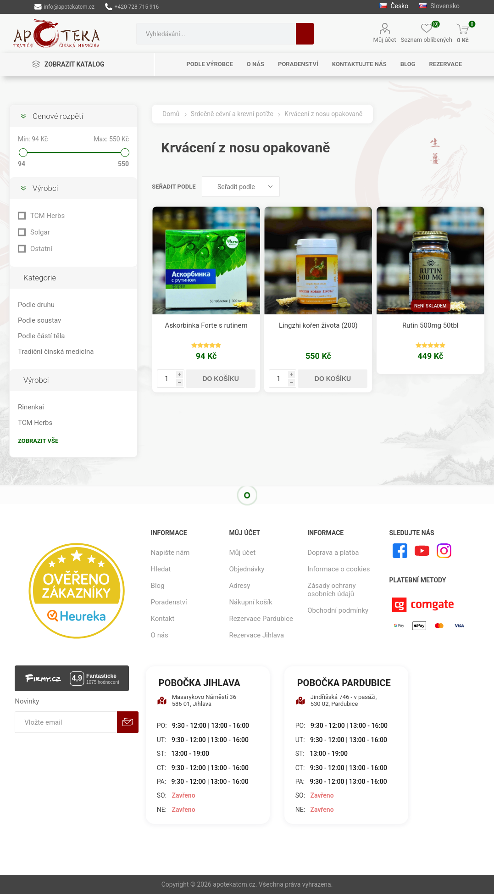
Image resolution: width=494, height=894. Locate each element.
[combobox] (216, 34)
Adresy (239, 585)
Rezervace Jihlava (256, 635)
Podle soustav (39, 320)
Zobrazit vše (38, 440)
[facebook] (400, 550)
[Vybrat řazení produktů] (241, 186)
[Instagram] (444, 550)
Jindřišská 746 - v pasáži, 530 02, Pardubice (336, 700)
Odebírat (128, 722)
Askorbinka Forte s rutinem (206, 325)
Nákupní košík (250, 602)
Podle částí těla (41, 336)
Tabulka (460, 186)
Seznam (478, 186)
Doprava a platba (333, 552)
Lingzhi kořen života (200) (318, 325)
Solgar (40, 232)
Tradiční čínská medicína (56, 351)
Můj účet (384, 39)
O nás (159, 635)
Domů (170, 113)
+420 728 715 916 (132, 7)
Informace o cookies (338, 569)
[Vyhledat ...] (216, 34)
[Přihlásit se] (66, 722)
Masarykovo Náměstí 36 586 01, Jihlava (196, 700)
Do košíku (220, 378)
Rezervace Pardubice (261, 619)
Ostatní (41, 249)
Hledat (305, 34)
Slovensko (439, 6)
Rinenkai (31, 407)
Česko (393, 6)
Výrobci (45, 188)
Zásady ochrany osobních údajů (331, 589)
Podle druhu (36, 305)
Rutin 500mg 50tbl (430, 325)
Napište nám (170, 552)
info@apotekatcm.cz (64, 7)
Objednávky (246, 569)
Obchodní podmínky (337, 610)
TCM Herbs (47, 216)
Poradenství (169, 602)
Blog (158, 585)
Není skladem (430, 305)
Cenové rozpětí (58, 116)
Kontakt (163, 619)
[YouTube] (422, 550)
